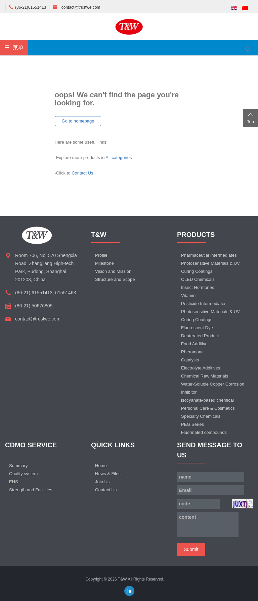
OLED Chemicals (198, 279)
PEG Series (192, 424)
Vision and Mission (113, 271)
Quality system (23, 473)
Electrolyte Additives (200, 367)
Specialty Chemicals (200, 416)
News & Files (108, 473)
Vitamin (188, 295)
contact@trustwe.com (80, 7)
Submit (191, 549)
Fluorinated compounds (204, 432)
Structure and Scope (115, 279)
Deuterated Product (200, 335)
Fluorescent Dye (197, 327)
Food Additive (194, 343)
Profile (101, 255)
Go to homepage (78, 120)
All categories (118, 157)
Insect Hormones (197, 287)
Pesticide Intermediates (203, 303)
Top (250, 117)
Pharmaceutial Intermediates (208, 255)
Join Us (102, 481)
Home (101, 465)
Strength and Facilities (30, 489)
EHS (13, 481)
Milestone (104, 263)
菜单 (14, 47)
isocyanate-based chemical (207, 400)
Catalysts (190, 359)
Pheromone (192, 351)
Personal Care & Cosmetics (208, 408)
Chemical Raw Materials (204, 376)
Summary (18, 465)
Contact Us (82, 173)
